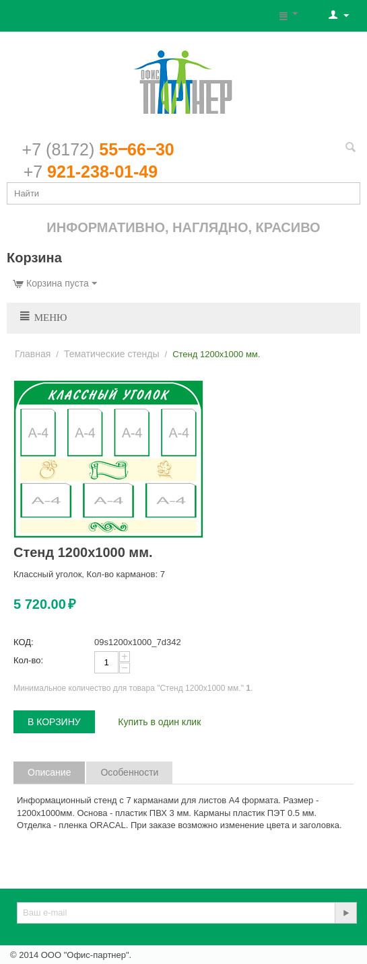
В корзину (54, 721)
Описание (49, 772)
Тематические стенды (112, 353)
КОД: (23, 642)
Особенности (129, 772)
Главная (33, 353)
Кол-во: (28, 660)
